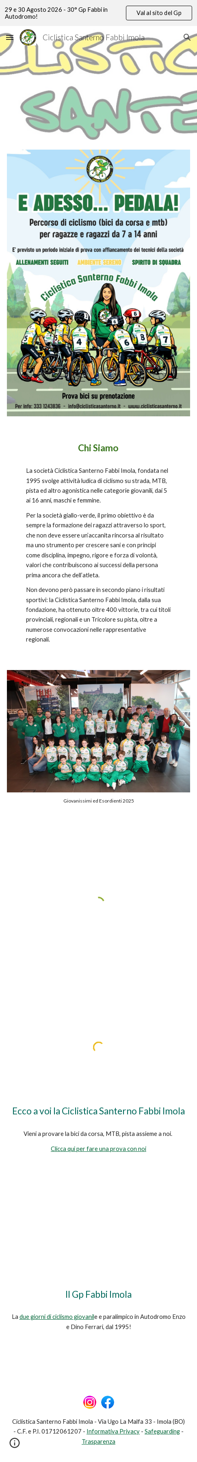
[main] (98, 448)
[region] (98, 13)
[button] (9, 37)
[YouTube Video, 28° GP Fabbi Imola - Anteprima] (98, 1230)
